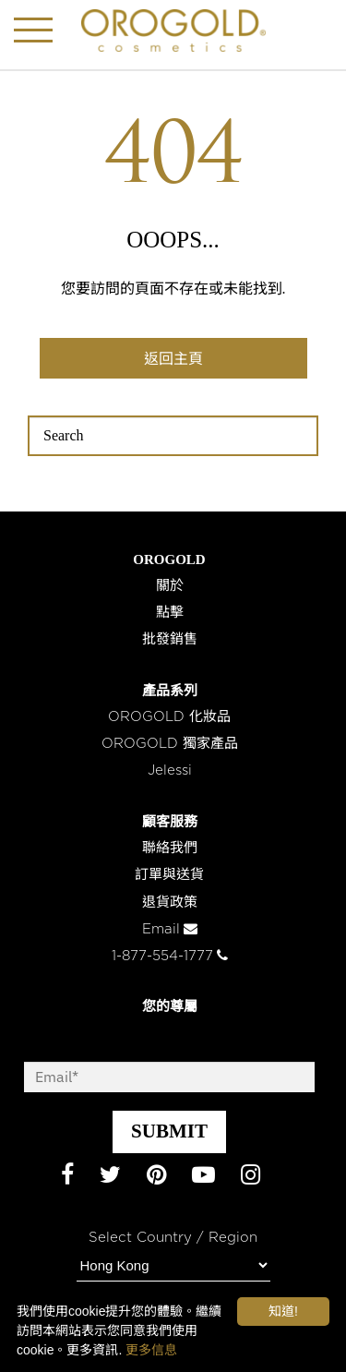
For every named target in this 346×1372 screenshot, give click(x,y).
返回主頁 (173, 359)
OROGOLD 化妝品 (169, 717)
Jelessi (170, 770)
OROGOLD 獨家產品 (169, 744)
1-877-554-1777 (170, 956)
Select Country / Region (173, 1238)
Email (169, 929)
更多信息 (151, 1349)
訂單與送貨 (169, 875)
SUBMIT (169, 1131)
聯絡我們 (169, 848)
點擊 (170, 613)
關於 (170, 586)
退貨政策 (169, 902)
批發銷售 (169, 639)
